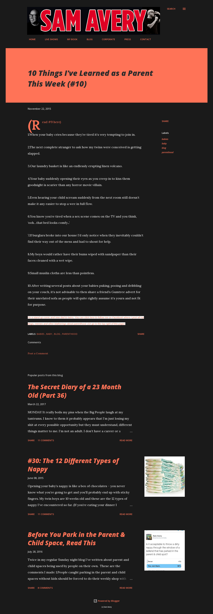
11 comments (46, 440)
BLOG (88, 39)
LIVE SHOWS (49, 39)
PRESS (126, 39)
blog (164, 147)
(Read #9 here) (51, 122)
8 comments (45, 587)
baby (164, 143)
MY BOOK (70, 39)
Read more (126, 440)
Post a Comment (38, 353)
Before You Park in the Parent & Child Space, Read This (76, 538)
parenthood (167, 152)
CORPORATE (106, 39)
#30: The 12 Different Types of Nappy (73, 464)
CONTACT (143, 39)
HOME (30, 39)
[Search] (171, 9)
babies (165, 139)
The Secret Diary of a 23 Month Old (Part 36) (74, 390)
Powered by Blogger (106, 600)
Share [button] (165, 121)
